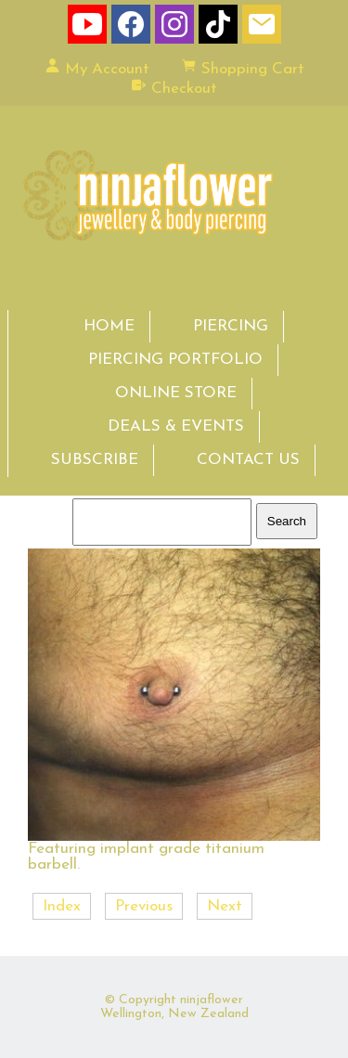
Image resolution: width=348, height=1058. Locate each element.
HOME (109, 326)
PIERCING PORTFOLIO (175, 360)
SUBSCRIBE (94, 460)
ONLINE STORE (176, 393)
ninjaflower (211, 1000)
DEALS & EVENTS (176, 426)
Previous (144, 906)
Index (62, 906)
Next (224, 906)
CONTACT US (248, 460)
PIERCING (230, 326)
